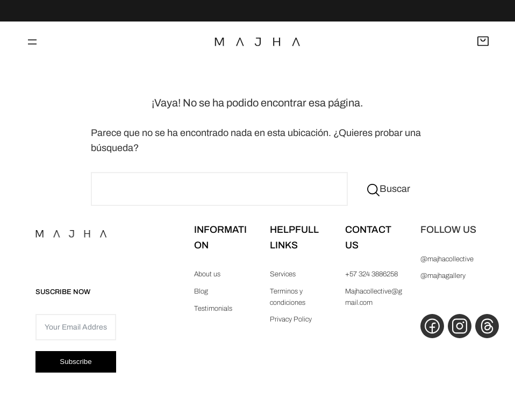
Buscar (395, 188)
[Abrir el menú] (32, 41)
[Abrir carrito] (483, 42)
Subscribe (75, 362)
